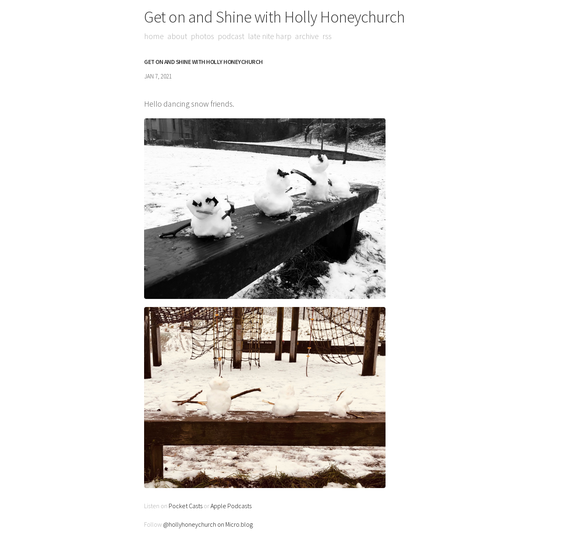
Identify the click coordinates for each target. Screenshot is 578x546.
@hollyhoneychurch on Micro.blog (208, 524)
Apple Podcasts (231, 506)
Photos (202, 36)
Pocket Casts (185, 506)
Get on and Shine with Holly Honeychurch (274, 17)
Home (154, 36)
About (177, 36)
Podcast (231, 36)
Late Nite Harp (269, 36)
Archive (307, 36)
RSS (327, 36)
